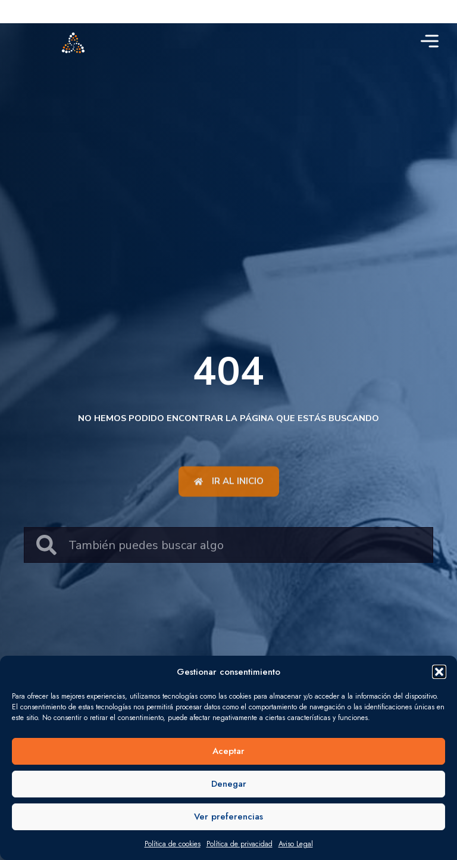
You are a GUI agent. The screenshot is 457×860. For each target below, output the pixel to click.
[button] (439, 672)
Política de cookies (173, 844)
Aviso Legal (295, 844)
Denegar (228, 783)
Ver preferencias (228, 816)
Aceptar (228, 751)
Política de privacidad (239, 844)
